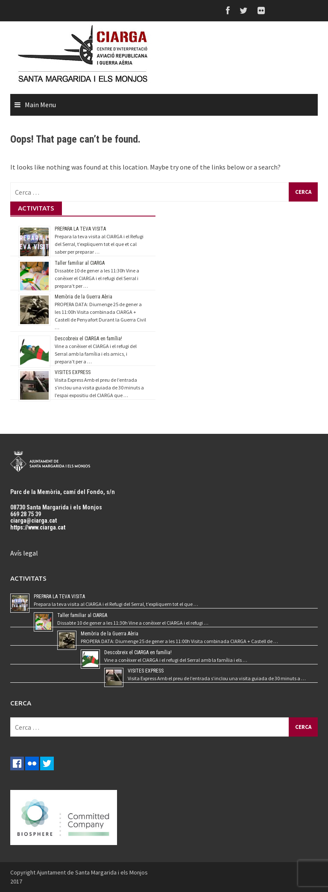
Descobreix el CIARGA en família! (88, 339)
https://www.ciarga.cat (37, 527)
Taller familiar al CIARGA (80, 263)
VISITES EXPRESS (73, 372)
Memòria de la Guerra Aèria (83, 297)
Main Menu (40, 104)
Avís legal (24, 553)
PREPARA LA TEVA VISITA (80, 229)
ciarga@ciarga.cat (33, 520)
